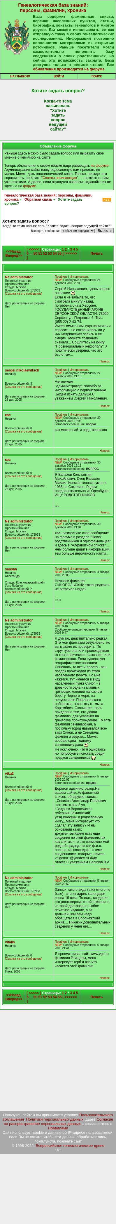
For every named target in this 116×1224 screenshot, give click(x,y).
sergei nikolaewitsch (22, 370)
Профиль (61, 276)
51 (40, 253)
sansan (11, 569)
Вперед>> (13, 256)
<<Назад (13, 251)
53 (50, 253)
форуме (29, 186)
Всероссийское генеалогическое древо (70, 1145)
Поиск (97, 76)
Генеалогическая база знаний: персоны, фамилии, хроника (53, 8)
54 (55, 253)
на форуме (100, 166)
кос (8, 415)
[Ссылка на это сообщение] (23, 293)
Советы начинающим (60, 178)
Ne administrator (19, 277)
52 (45, 253)
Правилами (58, 1128)
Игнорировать (79, 276)
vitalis (10, 942)
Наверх (105, 361)
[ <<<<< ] (34, 249)
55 (59, 253)
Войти (59, 76)
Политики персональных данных (54, 1119)
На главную (20, 76)
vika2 (9, 774)
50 (35, 253)
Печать (97, 253)
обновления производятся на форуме (69, 69)
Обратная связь (38, 199)
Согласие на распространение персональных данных (58, 1121)
